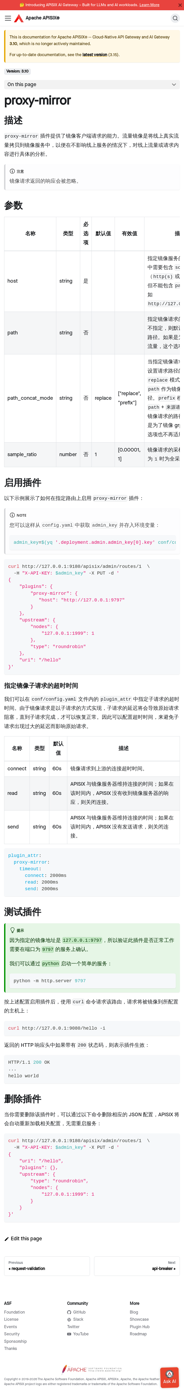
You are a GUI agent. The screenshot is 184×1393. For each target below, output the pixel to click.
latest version (94, 55)
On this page (21, 84)
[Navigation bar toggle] (8, 18)
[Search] (175, 18)
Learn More (150, 5)
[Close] (180, 5)
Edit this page (23, 1239)
